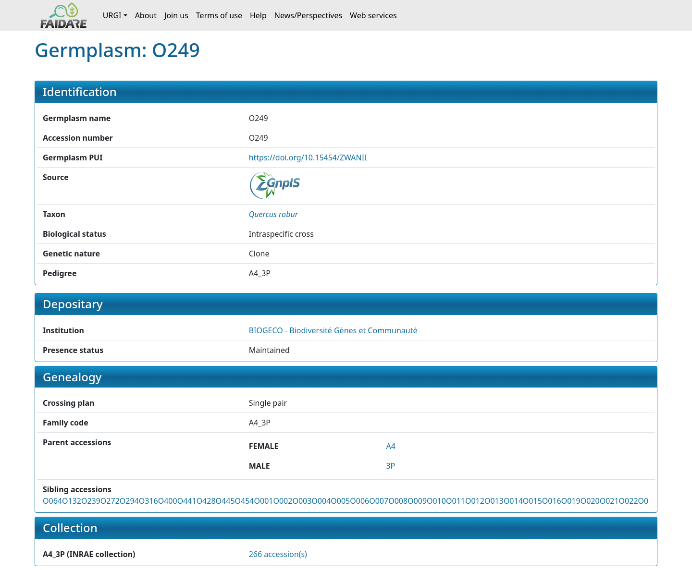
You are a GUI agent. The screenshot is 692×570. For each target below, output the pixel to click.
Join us (176, 15)
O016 (551, 501)
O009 (417, 501)
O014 (513, 501)
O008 (398, 501)
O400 (167, 501)
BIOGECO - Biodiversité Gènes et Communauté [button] (333, 330)
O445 (225, 501)
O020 (590, 501)
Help (258, 15)
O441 (187, 501)
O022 (628, 501)
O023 (647, 501)
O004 (321, 501)
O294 (129, 501)
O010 (436, 501)
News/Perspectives (308, 15)
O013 (494, 501)
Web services (373, 15)
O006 (359, 501)
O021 (609, 501)
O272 (110, 501)
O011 (455, 501)
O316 (148, 501)
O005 (340, 501)
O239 (90, 501)
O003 (301, 501)
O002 (282, 501)
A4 (390, 446)
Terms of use (219, 15)
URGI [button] (112, 15)
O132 (71, 501)
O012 (474, 501)
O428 (206, 501)
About (146, 15)
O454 (244, 501)
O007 (378, 501)
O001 (263, 501)
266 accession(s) (278, 554)
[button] (273, 214)
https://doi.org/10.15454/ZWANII (308, 157)
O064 (52, 501)
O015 (532, 501)
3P (390, 466)
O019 (571, 501)
